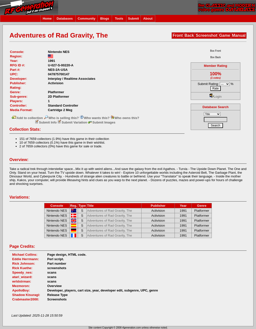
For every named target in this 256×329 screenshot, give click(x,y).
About (148, 18)
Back (189, 35)
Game (224, 35)
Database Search (216, 107)
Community (87, 18)
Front (178, 35)
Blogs (104, 18)
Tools (119, 18)
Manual (239, 35)
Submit (133, 18)
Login (216, 96)
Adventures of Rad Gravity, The (109, 210)
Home (47, 18)
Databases (65, 18)
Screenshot (206, 35)
